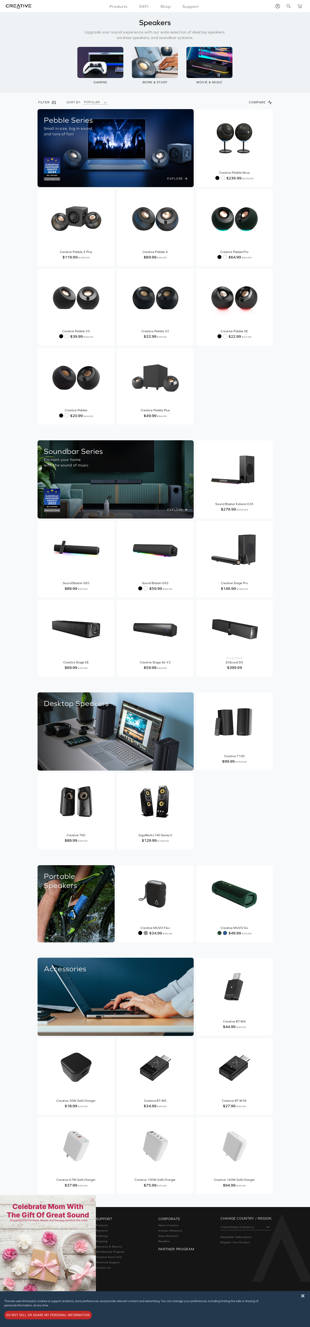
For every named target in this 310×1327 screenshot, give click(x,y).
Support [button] (189, 6)
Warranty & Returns (109, 1246)
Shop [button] (165, 6)
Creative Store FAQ (109, 1257)
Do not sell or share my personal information (48, 1315)
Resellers (164, 1241)
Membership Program (110, 1251)
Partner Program (176, 1249)
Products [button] (120, 6)
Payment (101, 1230)
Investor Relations (170, 1230)
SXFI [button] (144, 6)
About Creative (168, 1225)
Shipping (101, 1241)
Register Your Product (235, 1242)
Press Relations (168, 1236)
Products (102, 1225)
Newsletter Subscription (236, 1237)
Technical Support (108, 1262)
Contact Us (103, 1267)
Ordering (101, 1236)
